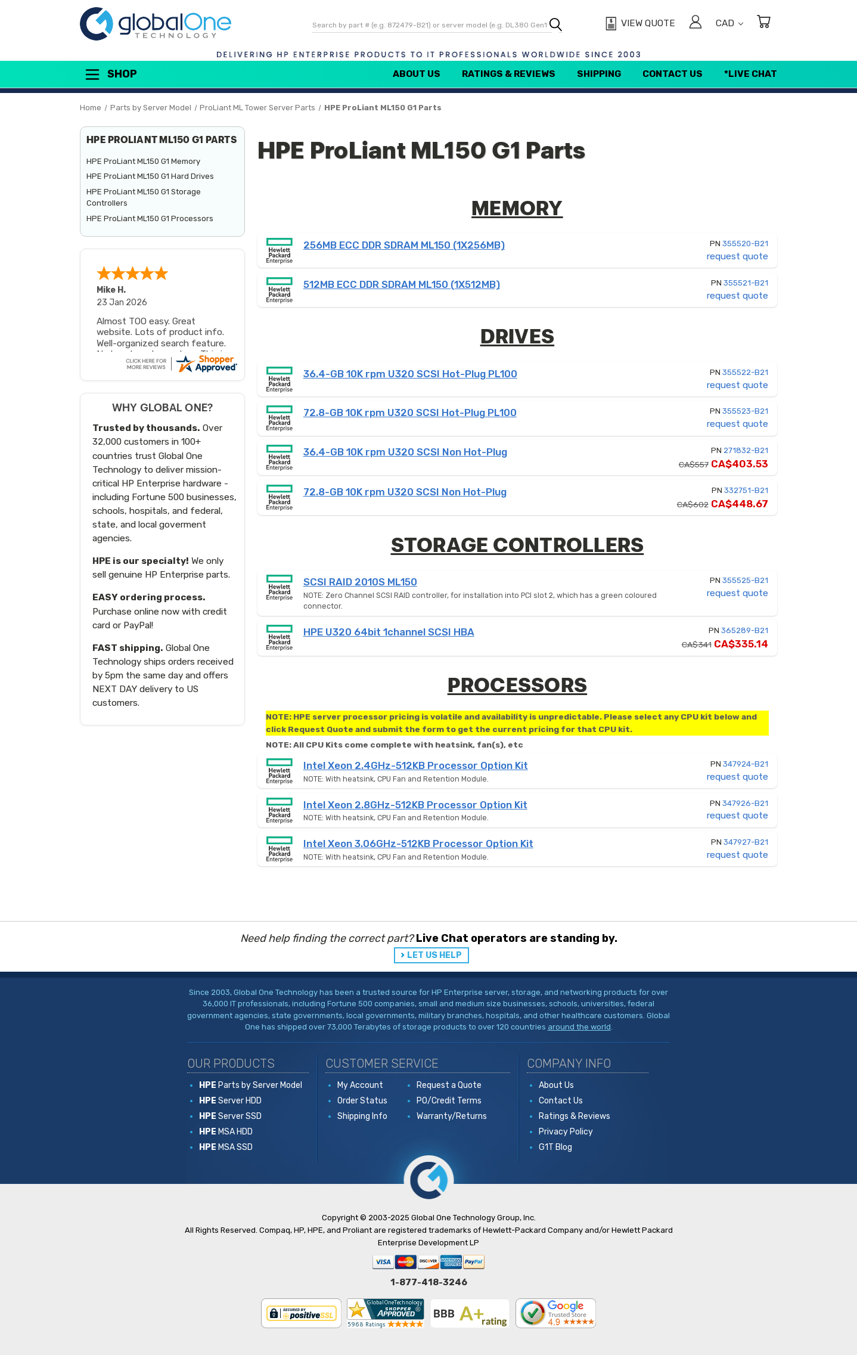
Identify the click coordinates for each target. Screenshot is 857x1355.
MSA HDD (226, 1132)
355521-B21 (746, 282)
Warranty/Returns (452, 1116)
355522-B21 (745, 372)
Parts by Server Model (250, 1085)
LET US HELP (434, 955)
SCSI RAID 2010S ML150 (360, 582)
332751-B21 (746, 490)
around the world (579, 1026)
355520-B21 (745, 243)
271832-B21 (746, 450)
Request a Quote (449, 1085)
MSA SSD (226, 1147)
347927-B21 (746, 842)
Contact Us (672, 74)
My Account (360, 1085)
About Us (416, 74)
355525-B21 (745, 580)
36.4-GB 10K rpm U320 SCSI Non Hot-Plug (405, 452)
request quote (737, 256)
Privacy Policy (566, 1132)
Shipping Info (362, 1116)
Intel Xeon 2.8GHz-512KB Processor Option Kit (415, 805)
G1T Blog (555, 1147)
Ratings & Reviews (508, 74)
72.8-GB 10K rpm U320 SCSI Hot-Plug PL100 (410, 412)
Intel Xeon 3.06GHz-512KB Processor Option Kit (418, 843)
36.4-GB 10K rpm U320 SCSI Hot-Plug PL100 (410, 374)
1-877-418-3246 (428, 1282)
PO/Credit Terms (449, 1101)
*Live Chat (750, 74)
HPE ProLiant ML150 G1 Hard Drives (150, 176)
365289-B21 (744, 630)
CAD (729, 23)
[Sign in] (695, 23)
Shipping (599, 74)
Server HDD (230, 1101)
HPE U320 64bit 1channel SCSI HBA (388, 632)
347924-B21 (745, 763)
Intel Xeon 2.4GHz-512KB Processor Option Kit (415, 765)
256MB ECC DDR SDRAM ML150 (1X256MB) (404, 245)
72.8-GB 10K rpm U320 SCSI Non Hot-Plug (405, 492)
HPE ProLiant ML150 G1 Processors (149, 218)
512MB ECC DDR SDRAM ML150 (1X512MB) (401, 284)
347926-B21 (745, 803)
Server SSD (230, 1116)
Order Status (362, 1101)
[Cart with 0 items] (763, 23)
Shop (110, 74)
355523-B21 (745, 411)
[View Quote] (638, 23)
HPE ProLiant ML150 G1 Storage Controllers (143, 197)
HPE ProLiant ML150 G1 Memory (143, 161)
